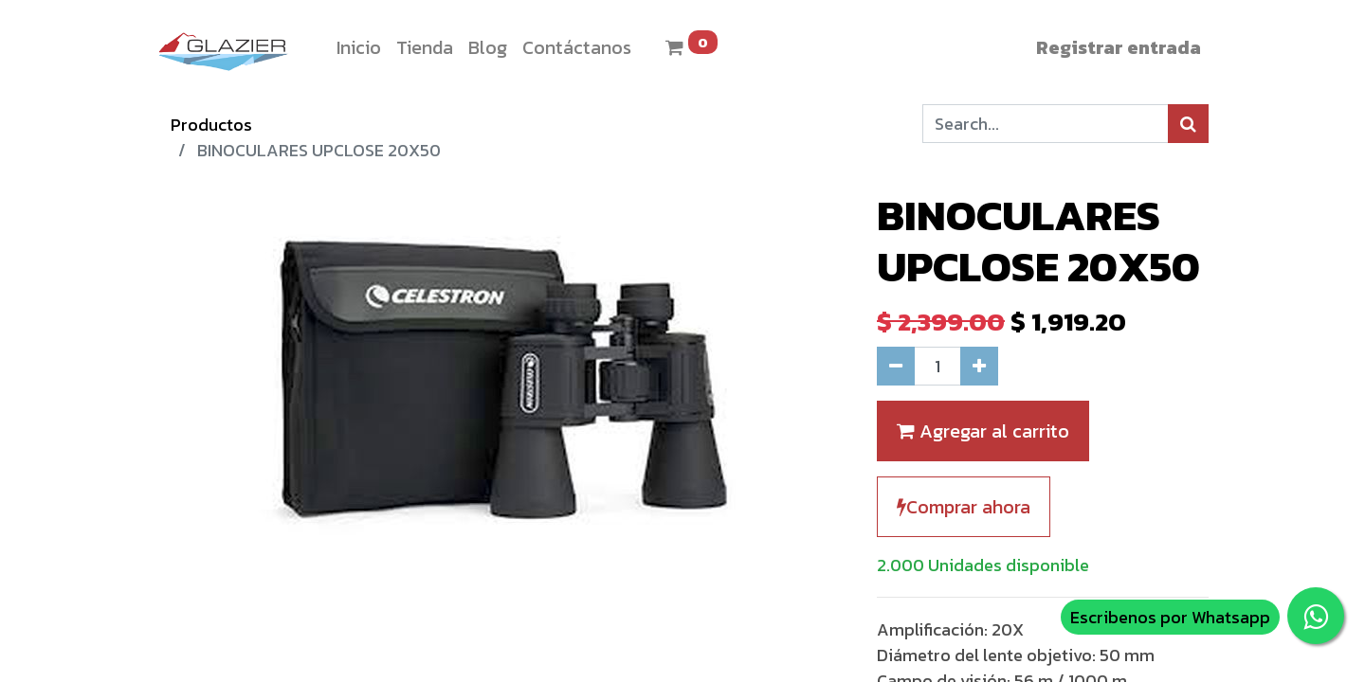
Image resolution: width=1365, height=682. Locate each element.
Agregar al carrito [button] (983, 431)
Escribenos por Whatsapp (1170, 617)
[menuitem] (359, 47)
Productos (211, 124)
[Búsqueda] (1188, 123)
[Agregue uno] (979, 366)
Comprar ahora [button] (963, 507)
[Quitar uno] (896, 366)
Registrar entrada (1118, 47)
